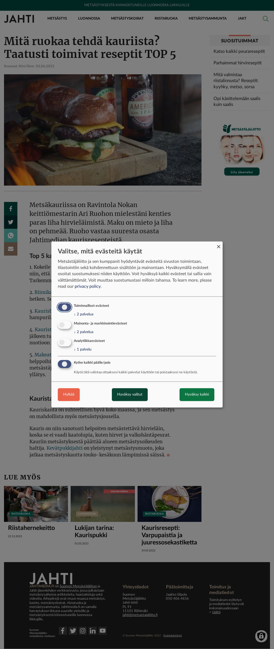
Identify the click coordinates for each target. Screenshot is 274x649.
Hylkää (68, 395)
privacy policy (88, 286)
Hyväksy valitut (129, 395)
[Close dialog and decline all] (219, 244)
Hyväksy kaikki (197, 395)
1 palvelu (83, 349)
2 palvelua (83, 314)
